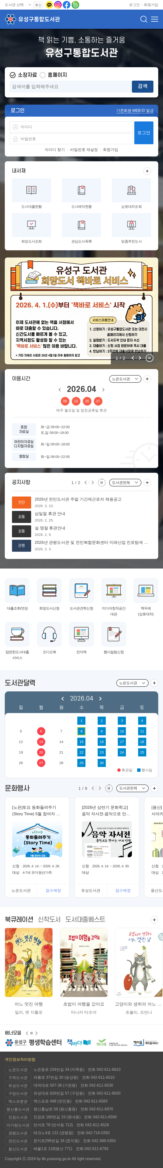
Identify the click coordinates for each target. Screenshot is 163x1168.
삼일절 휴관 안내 (50, 514)
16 (102, 742)
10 (122, 731)
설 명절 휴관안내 (50, 528)
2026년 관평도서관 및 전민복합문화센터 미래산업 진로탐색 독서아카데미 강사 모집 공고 (93, 542)
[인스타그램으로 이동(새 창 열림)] (58, 4)
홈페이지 (57, 75)
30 (102, 763)
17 (122, 742)
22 (81, 752)
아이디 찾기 (55, 150)
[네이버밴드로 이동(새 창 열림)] (75, 4)
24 (122, 752)
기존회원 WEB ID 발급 (134, 110)
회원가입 (110, 150)
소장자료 (27, 75)
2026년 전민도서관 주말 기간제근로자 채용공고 (78, 499)
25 (142, 752)
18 (142, 742)
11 (142, 731)
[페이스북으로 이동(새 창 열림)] (67, 4)
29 (81, 763)
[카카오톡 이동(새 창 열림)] (49, 4)
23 (102, 752)
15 (81, 742)
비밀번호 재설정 (84, 150)
